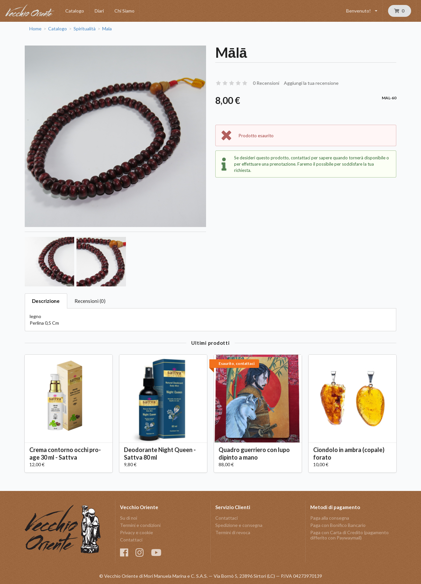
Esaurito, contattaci (237, 363)
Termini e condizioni (140, 525)
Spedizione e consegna (238, 525)
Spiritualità (85, 28)
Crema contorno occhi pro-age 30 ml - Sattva (65, 453)
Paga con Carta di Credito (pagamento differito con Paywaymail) (349, 535)
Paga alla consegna (329, 518)
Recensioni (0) (90, 301)
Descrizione (46, 301)
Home (35, 28)
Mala (107, 28)
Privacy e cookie (136, 532)
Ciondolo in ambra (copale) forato (348, 453)
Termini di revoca (232, 532)
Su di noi (128, 518)
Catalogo (74, 11)
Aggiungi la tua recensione (311, 83)
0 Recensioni (266, 83)
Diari (99, 11)
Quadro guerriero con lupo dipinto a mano (254, 453)
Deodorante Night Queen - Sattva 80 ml (160, 453)
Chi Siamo (124, 11)
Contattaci (131, 539)
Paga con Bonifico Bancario (338, 525)
